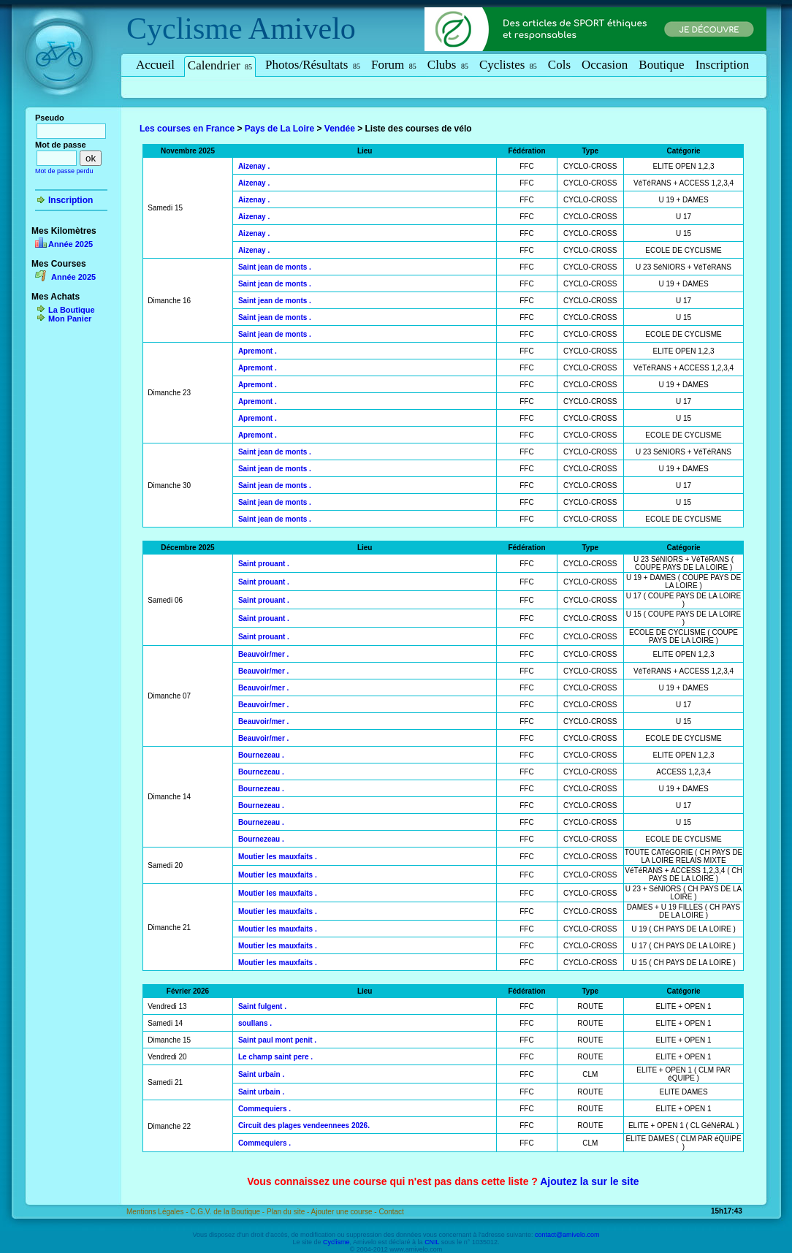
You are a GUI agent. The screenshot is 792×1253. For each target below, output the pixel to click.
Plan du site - (289, 1212)
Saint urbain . (261, 1074)
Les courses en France (187, 128)
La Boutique (71, 309)
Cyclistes (508, 65)
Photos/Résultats (312, 65)
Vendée (339, 128)
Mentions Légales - (158, 1212)
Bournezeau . (261, 755)
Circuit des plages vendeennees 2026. (304, 1125)
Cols (559, 65)
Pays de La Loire (279, 128)
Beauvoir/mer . (263, 654)
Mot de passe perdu (64, 171)
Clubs (447, 65)
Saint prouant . (263, 564)
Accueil (155, 65)
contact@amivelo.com (567, 1234)
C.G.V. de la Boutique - (228, 1212)
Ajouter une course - (345, 1212)
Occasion (605, 65)
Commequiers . (264, 1109)
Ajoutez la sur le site (589, 1181)
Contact (390, 1212)
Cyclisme (184, 28)
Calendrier (220, 65)
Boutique (661, 65)
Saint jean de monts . (274, 267)
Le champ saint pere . (275, 1057)
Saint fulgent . (262, 1006)
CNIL (431, 1242)
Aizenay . (254, 166)
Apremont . (257, 351)
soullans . (255, 1023)
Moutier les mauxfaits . (277, 857)
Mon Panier (69, 318)
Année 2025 (70, 244)
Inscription (723, 65)
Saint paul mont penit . (277, 1040)
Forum (393, 65)
